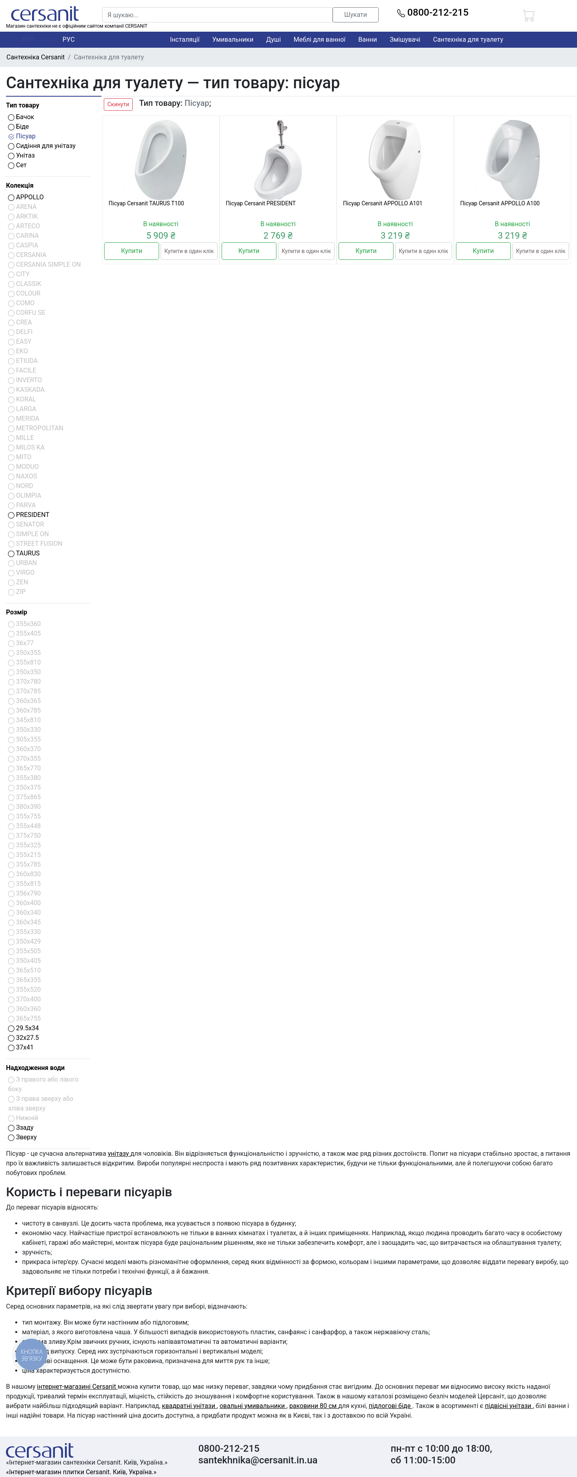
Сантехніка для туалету (468, 39)
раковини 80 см (313, 1406)
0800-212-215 (433, 12)
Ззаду (21, 1127)
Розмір (16, 612)
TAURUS (24, 553)
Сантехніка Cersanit (35, 57)
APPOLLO (26, 197)
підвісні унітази (509, 1406)
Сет (17, 165)
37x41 (21, 1047)
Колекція (20, 185)
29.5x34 (23, 1028)
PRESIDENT (28, 515)
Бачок (21, 117)
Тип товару (22, 105)
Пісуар (22, 136)
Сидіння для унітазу (42, 146)
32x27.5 (23, 1037)
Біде (18, 126)
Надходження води (35, 1068)
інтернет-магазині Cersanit (77, 1386)
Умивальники (233, 39)
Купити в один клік (189, 251)
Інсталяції (185, 39)
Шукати (355, 14)
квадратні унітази (189, 1406)
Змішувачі (405, 39)
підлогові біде (390, 1406)
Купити (131, 251)
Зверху (22, 1137)
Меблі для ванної (319, 39)
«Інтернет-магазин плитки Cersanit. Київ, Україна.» (81, 1472)
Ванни (367, 39)
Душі (273, 39)
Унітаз (21, 155)
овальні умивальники (253, 1406)
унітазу (119, 1153)
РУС (69, 39)
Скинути (118, 104)
